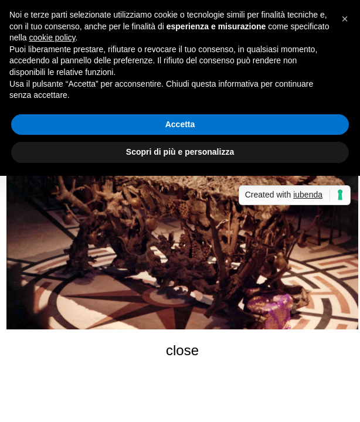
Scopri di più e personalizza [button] (180, 151)
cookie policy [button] (52, 37)
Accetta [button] (180, 124)
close (182, 350)
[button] (344, 18)
